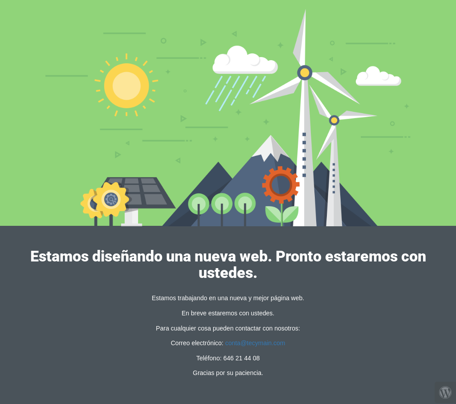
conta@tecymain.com (255, 343)
